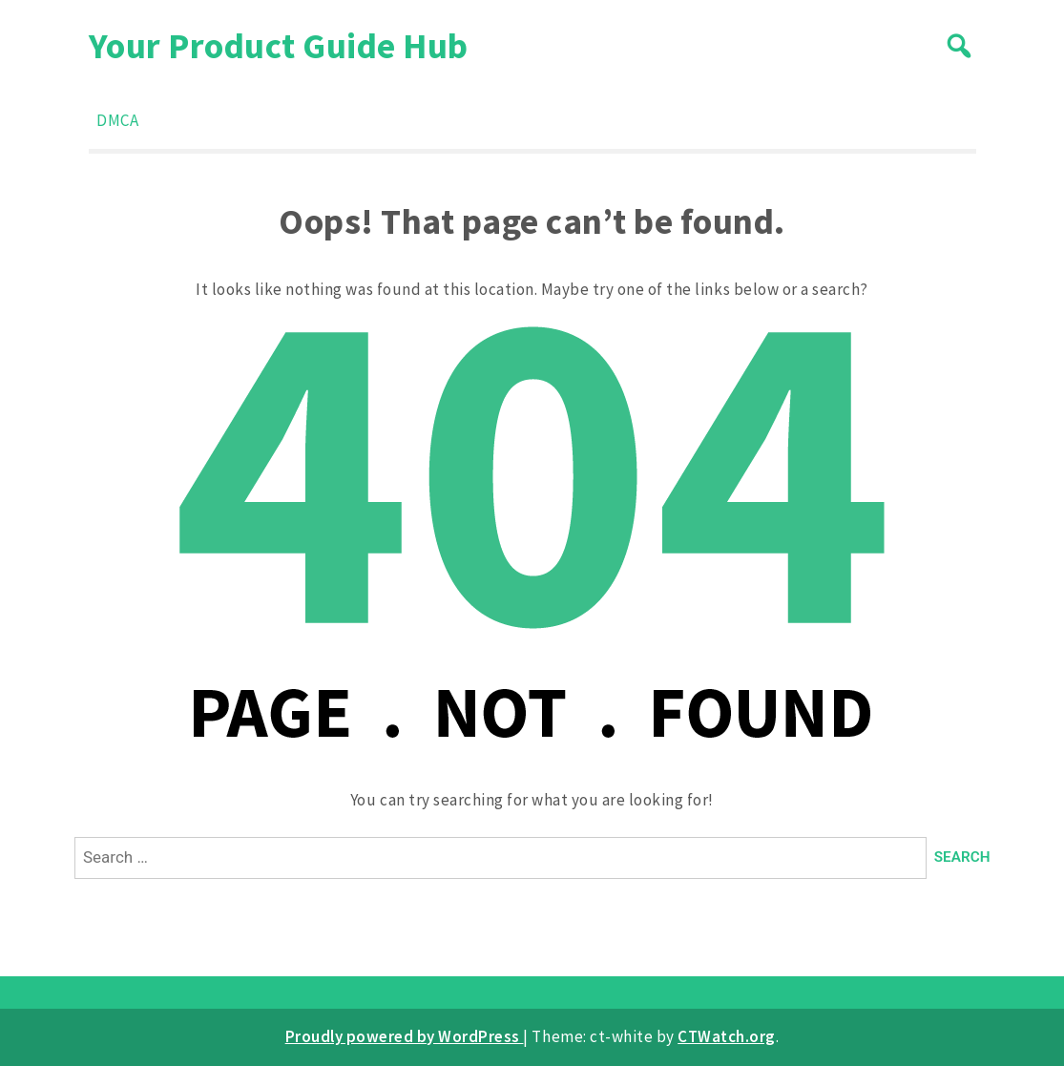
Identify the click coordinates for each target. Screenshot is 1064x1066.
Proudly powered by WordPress (404, 1036)
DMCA (117, 120)
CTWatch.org (727, 1036)
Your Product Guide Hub (279, 45)
